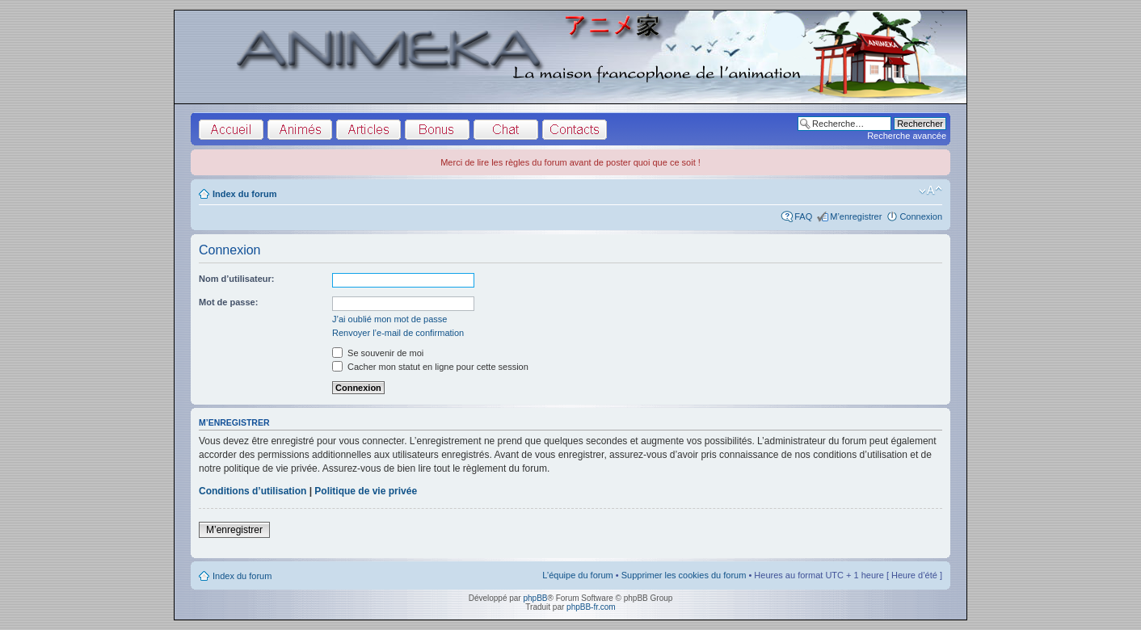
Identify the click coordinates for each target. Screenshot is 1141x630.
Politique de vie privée (365, 491)
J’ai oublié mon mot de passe (389, 319)
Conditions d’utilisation (252, 491)
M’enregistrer (856, 216)
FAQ (803, 216)
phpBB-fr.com (591, 607)
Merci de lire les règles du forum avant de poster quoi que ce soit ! (570, 162)
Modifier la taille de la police (930, 190)
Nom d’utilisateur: (237, 279)
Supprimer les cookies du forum (684, 575)
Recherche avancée (906, 136)
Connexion (920, 216)
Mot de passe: (228, 302)
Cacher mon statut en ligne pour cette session (430, 367)
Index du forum (244, 194)
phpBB (535, 598)
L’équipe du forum (577, 575)
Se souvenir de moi (377, 353)
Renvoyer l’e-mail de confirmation (398, 333)
